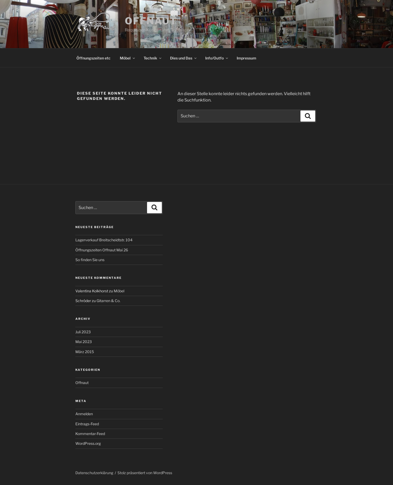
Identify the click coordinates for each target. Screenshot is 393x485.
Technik (153, 58)
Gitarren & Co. (108, 300)
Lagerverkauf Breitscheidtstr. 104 (103, 240)
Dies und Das (183, 58)
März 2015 (84, 351)
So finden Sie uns (89, 259)
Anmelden (84, 414)
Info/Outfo (217, 58)
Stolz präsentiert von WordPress (144, 472)
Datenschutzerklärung (94, 472)
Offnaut (151, 21)
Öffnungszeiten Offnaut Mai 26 (101, 250)
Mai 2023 (83, 341)
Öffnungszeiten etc (93, 58)
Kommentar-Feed (90, 433)
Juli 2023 (83, 332)
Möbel (128, 58)
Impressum (246, 58)
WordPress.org (88, 443)
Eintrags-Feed (87, 424)
